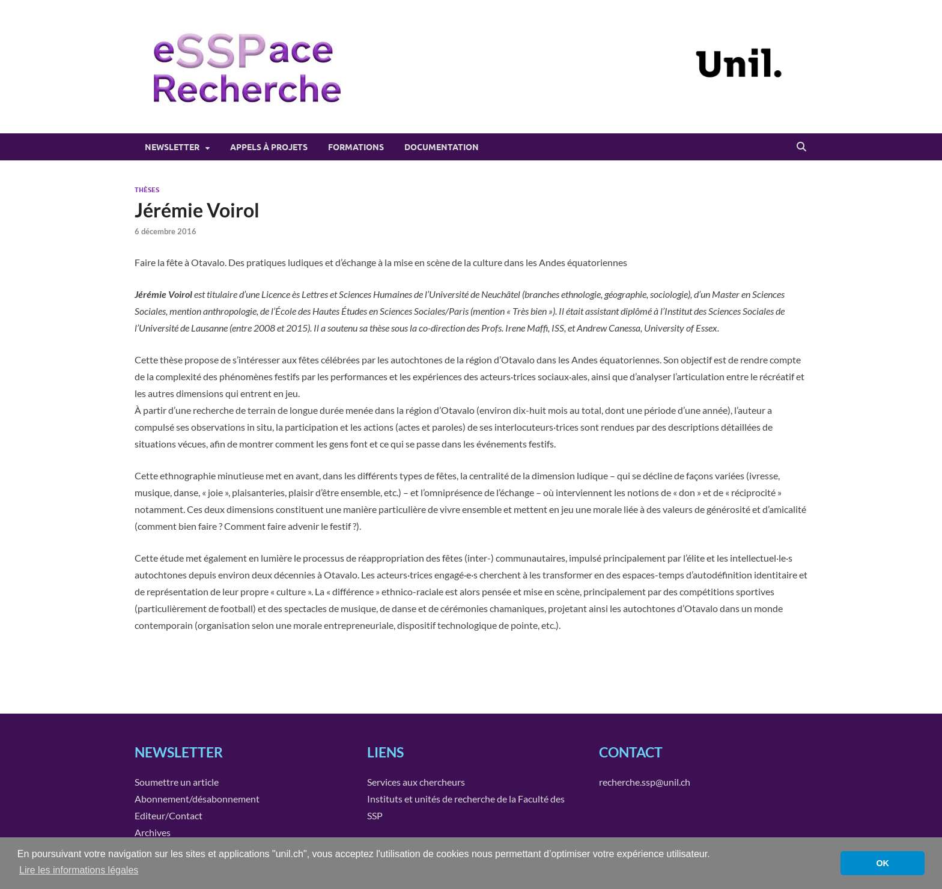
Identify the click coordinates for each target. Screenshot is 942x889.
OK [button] (882, 863)
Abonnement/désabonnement (197, 798)
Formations (356, 147)
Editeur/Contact (168, 815)
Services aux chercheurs (416, 781)
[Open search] (801, 147)
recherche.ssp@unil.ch (644, 781)
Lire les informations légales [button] (78, 870)
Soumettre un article (177, 781)
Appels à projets (269, 147)
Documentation (441, 147)
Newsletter (172, 147)
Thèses (147, 190)
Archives (153, 832)
